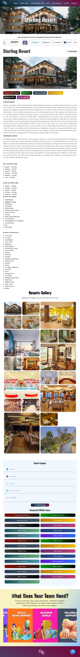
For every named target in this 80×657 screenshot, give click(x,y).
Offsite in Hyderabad (22, 571)
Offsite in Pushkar (22, 551)
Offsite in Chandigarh (58, 556)
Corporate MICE (9, 97)
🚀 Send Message (40, 505)
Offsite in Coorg (22, 556)
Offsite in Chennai (58, 571)
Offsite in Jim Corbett (58, 535)
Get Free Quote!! (23, 97)
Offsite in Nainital (22, 546)
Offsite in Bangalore (22, 576)
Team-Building (26, 93)
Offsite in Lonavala (58, 551)
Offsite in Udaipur (58, 546)
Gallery (66, 3)
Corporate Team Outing (11, 93)
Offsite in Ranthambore (58, 576)
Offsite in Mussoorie (57, 525)
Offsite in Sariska (22, 582)
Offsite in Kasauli (22, 541)
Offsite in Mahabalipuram (58, 561)
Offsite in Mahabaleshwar (22, 561)
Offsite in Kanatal (58, 541)
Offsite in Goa (22, 525)
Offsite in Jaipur (57, 520)
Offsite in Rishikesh (22, 530)
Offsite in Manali (58, 530)
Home (15, 3)
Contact (74, 3)
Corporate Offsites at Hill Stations (22, 515)
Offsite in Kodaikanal (58, 566)
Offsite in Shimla (22, 535)
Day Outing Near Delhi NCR (58, 515)
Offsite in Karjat (22, 566)
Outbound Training (40, 93)
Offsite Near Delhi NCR (22, 520)
